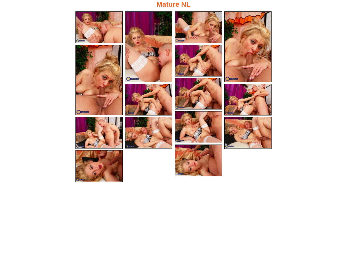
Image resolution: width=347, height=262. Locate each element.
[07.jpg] (198, 94)
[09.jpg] (248, 99)
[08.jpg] (148, 99)
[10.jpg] (198, 127)
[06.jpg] (198, 60)
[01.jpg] (99, 27)
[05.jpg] (99, 80)
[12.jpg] (148, 133)
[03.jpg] (198, 27)
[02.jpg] (148, 46)
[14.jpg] (198, 160)
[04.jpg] (248, 46)
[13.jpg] (248, 133)
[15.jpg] (99, 166)
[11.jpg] (99, 133)
